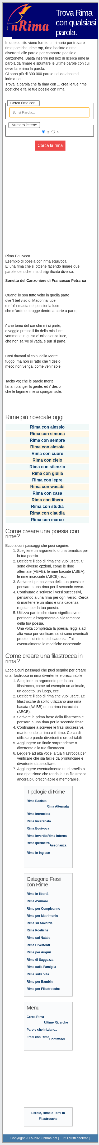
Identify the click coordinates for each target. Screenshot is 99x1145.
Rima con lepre (47, 480)
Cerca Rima (35, 1017)
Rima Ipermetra (38, 843)
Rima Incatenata (39, 821)
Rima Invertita (37, 836)
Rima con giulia (47, 473)
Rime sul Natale (38, 938)
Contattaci (57, 1039)
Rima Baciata (36, 801)
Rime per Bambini (40, 982)
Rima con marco (47, 519)
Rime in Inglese (38, 853)
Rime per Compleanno (43, 908)
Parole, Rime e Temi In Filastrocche (48, 1116)
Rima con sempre (47, 440)
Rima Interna (57, 836)
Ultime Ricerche (56, 1022)
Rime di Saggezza (40, 960)
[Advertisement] (49, 204)
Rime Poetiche (38, 930)
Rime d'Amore (37, 901)
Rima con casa (47, 493)
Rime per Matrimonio (42, 916)
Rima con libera (47, 500)
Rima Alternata (57, 806)
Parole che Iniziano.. (42, 1029)
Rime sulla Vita (38, 974)
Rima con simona (47, 433)
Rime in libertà (38, 894)
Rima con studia (47, 506)
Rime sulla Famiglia (41, 967)
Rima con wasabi (47, 486)
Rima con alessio (47, 427)
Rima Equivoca (38, 828)
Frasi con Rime (38, 1037)
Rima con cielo (47, 460)
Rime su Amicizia (40, 923)
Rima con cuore (47, 453)
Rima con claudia (47, 513)
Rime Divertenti (38, 945)
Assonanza (58, 845)
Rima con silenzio (47, 467)
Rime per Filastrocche (43, 989)
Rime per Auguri (39, 952)
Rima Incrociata (38, 814)
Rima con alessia (47, 447)
